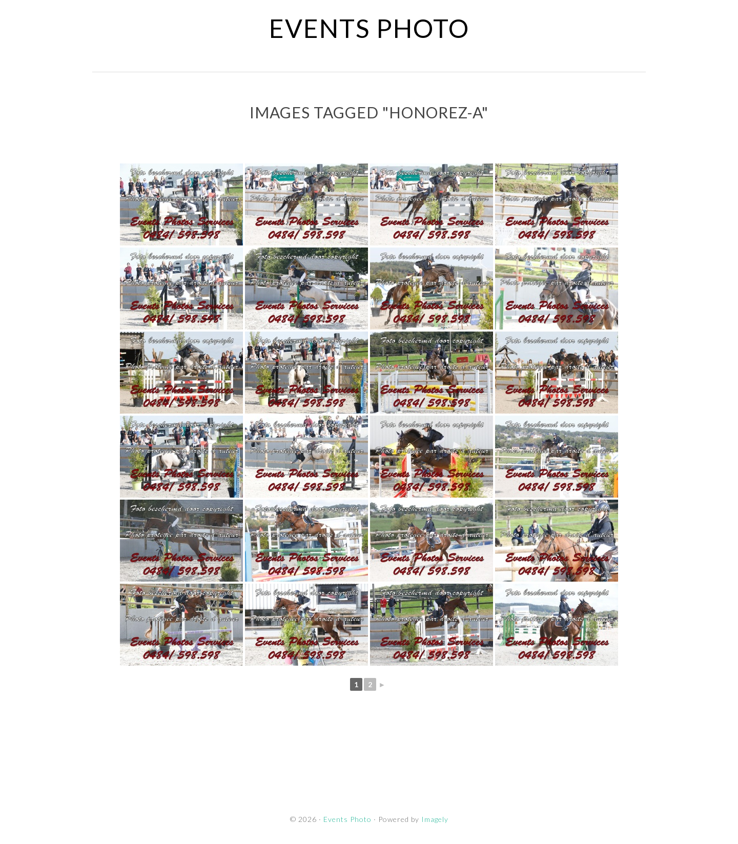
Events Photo (369, 28)
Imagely (434, 819)
